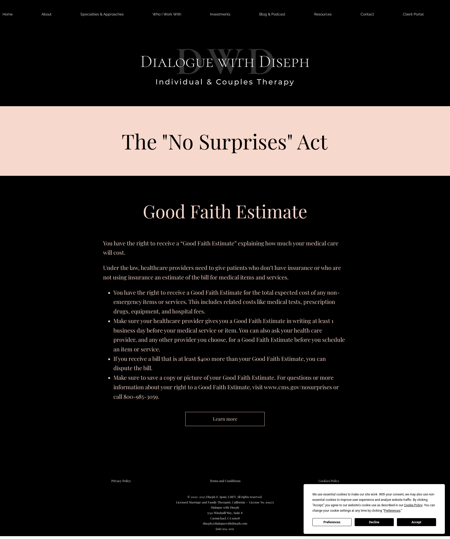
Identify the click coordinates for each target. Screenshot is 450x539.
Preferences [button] (392, 510)
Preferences (331, 522)
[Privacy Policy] (121, 481)
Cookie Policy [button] (413, 505)
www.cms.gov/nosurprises (298, 387)
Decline (374, 522)
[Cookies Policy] (329, 481)
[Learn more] (225, 419)
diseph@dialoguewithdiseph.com (225, 523)
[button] (58, 14)
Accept (416, 522)
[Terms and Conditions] (225, 481)
